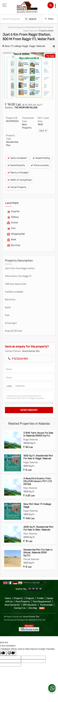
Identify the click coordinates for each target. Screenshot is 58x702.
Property (18, 598)
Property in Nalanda (24, 27)
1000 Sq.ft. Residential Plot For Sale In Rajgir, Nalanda (38, 457)
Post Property (23, 601)
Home (11, 27)
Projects (30, 598)
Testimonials (46, 605)
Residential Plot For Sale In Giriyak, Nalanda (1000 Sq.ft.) (37, 552)
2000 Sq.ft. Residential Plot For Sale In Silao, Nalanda (38, 528)
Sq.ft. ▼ (43, 130)
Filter (49, 19)
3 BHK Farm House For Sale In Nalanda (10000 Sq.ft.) (38, 434)
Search (30, 19)
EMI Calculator (30, 605)
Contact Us (20, 608)
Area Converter (12, 605)
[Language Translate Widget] (34, 582)
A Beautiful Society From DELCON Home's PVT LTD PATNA (37, 481)
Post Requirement (42, 601)
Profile (40, 598)
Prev (6, 75)
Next (51, 75)
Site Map (32, 608)
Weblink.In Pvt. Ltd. (37, 620)
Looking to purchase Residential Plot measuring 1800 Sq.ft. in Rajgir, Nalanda (29, 398)
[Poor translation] (11, 653)
